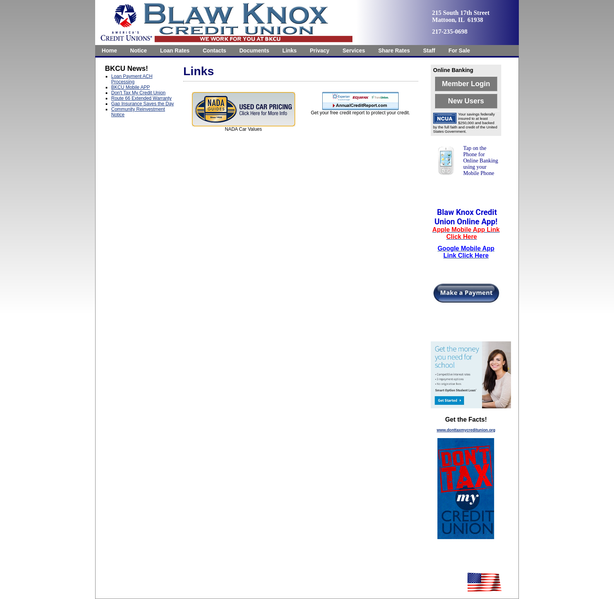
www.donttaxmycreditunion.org (466, 430)
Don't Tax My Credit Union (138, 93)
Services (354, 50)
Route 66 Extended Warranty (141, 98)
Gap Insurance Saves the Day (142, 103)
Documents (254, 50)
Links (289, 50)
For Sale (459, 50)
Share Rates (394, 50)
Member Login (466, 84)
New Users (466, 101)
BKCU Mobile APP (130, 87)
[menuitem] (109, 50)
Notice (138, 50)
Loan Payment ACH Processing (131, 79)
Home (109, 50)
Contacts (214, 50)
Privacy (319, 50)
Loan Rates (175, 50)
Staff (429, 50)
